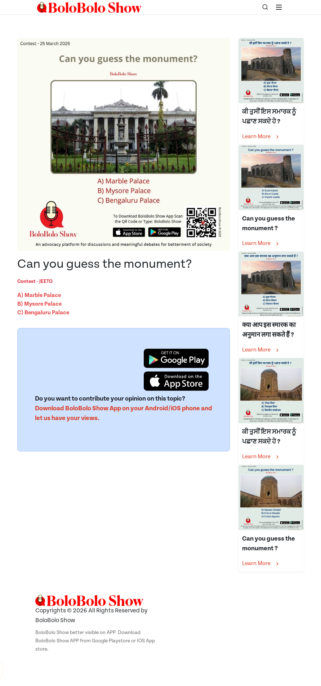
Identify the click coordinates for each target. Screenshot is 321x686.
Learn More (261, 136)
